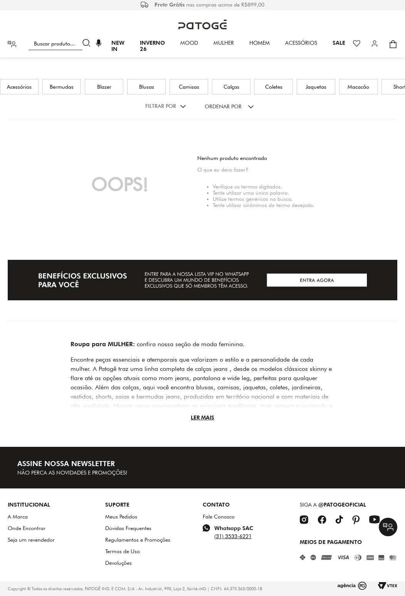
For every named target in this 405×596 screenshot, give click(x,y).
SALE (339, 43)
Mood (189, 43)
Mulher (223, 43)
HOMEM (259, 43)
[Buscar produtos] (88, 44)
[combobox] (60, 44)
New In (117, 46)
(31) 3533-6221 (233, 536)
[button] (99, 44)
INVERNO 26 (152, 46)
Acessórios (301, 43)
